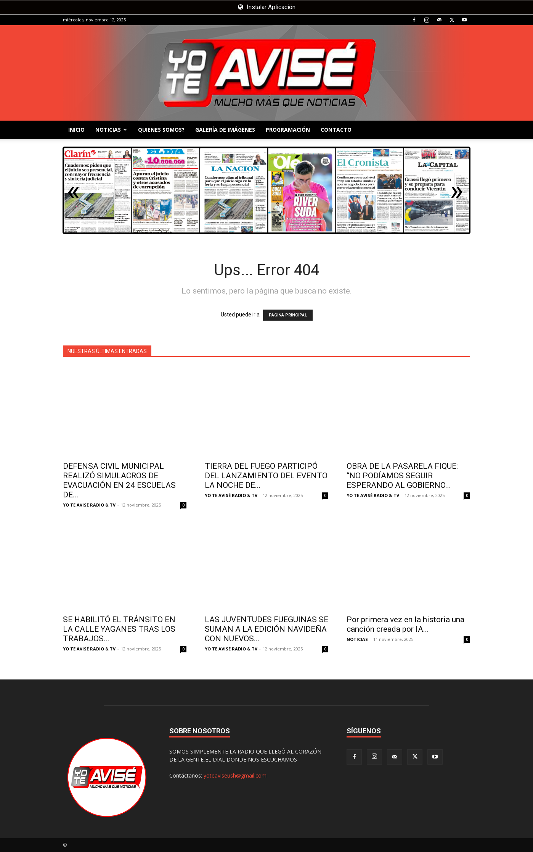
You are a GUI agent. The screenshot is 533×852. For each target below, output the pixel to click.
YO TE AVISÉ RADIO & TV (89, 505)
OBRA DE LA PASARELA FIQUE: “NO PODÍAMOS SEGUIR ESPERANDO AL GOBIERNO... (402, 476)
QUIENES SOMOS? (161, 129)
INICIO (76, 129)
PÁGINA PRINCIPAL (288, 315)
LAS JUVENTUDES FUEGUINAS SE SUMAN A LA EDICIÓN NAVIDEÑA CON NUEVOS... (266, 629)
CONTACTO (336, 129)
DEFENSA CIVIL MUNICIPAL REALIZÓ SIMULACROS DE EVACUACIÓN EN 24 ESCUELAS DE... (119, 480)
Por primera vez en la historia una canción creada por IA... (405, 624)
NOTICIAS (111, 129)
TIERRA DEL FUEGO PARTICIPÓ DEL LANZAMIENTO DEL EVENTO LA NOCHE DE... (266, 476)
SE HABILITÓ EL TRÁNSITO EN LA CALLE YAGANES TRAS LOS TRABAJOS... (119, 629)
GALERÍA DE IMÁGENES (225, 129)
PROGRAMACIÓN (288, 129)
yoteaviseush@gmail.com (235, 775)
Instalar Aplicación (266, 7)
